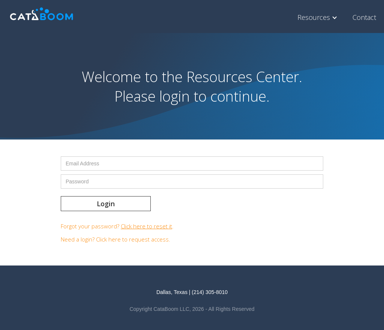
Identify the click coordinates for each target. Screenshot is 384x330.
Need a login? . (115, 239)
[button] (319, 17)
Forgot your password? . (117, 226)
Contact (364, 17)
